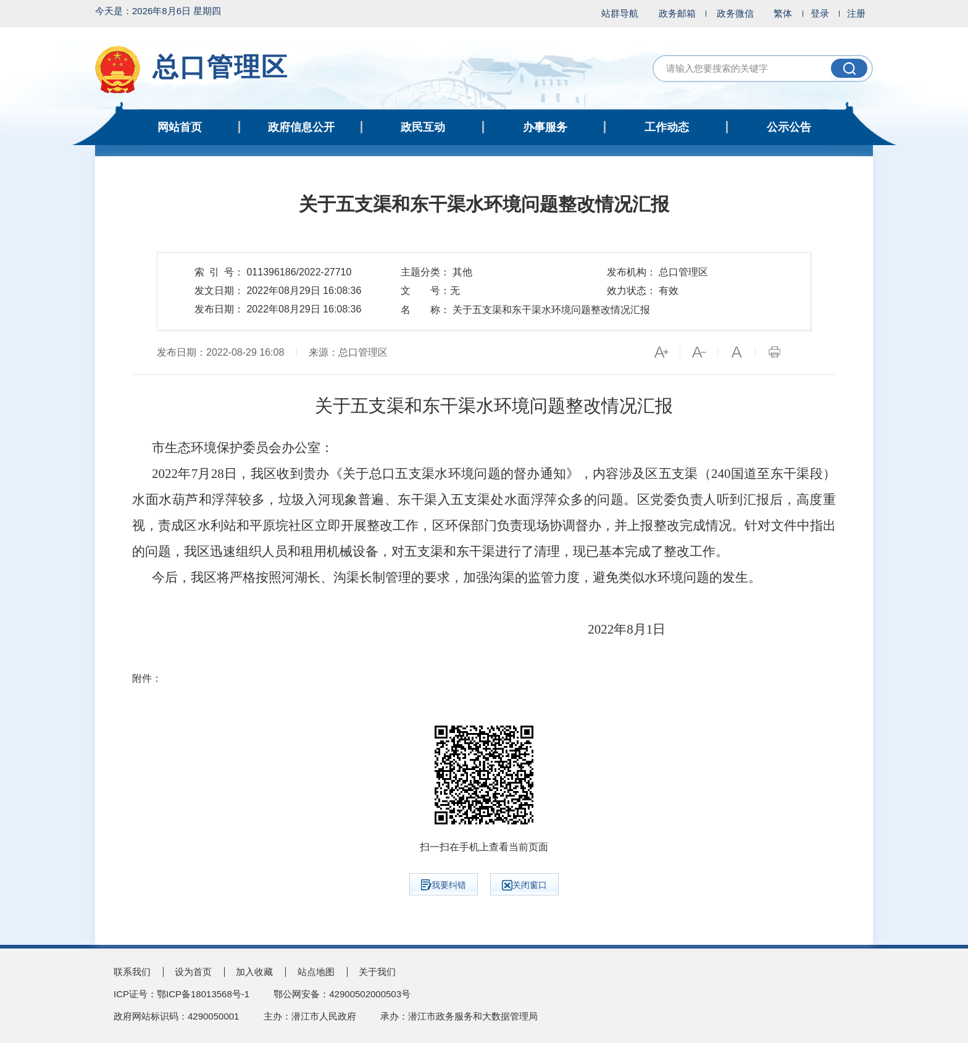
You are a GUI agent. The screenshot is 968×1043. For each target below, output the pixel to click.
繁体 (783, 13)
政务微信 (735, 13)
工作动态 (667, 127)
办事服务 (545, 127)
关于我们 (377, 971)
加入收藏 (254, 971)
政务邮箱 (677, 13)
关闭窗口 (524, 885)
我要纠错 (443, 884)
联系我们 (132, 971)
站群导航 (619, 13)
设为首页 (193, 971)
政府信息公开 (301, 127)
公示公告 (789, 127)
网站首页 (179, 127)
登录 (820, 13)
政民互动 (423, 127)
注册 (856, 13)
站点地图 (316, 971)
